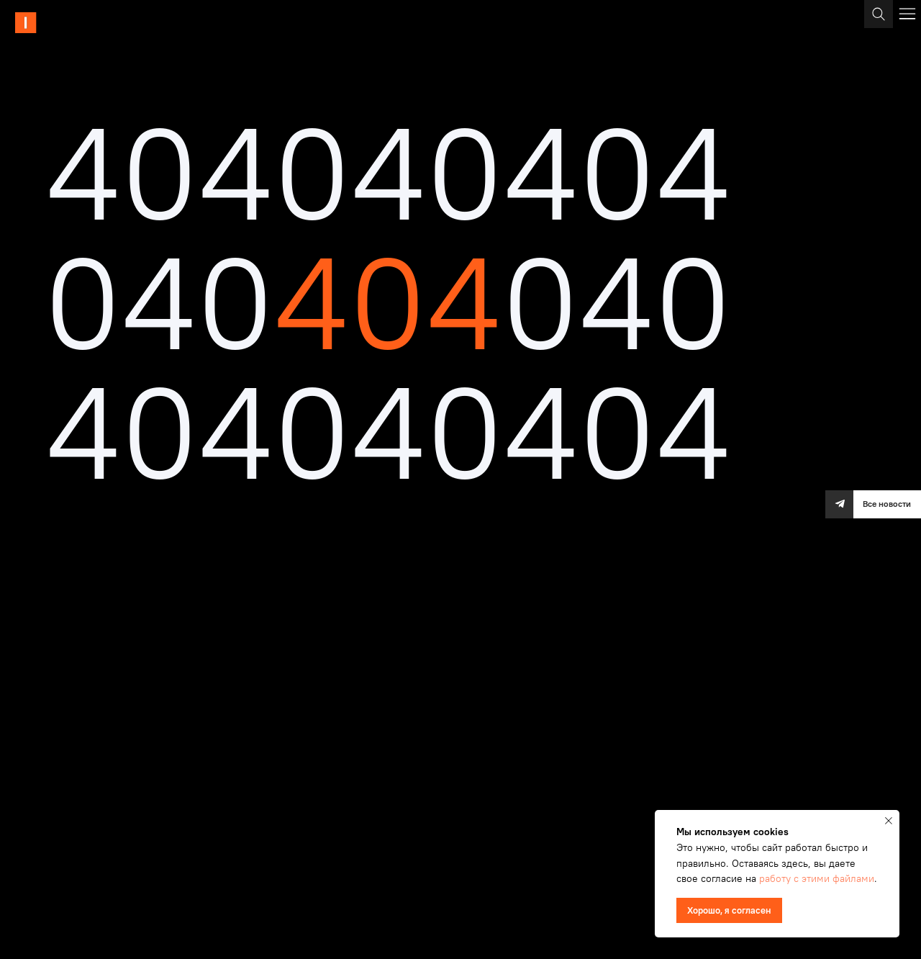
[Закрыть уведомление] (888, 821)
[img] (68, 22)
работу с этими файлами (816, 878)
